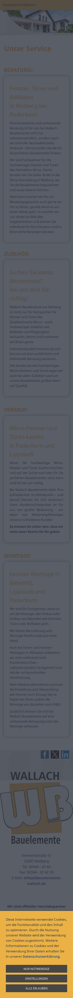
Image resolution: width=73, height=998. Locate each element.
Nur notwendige (36, 969)
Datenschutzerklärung (41, 956)
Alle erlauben (36, 988)
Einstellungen (36, 978)
